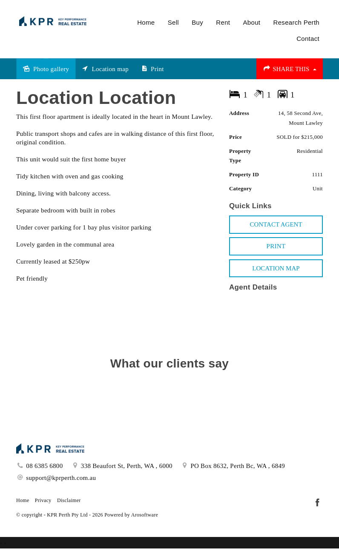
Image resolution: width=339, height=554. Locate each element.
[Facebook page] (317, 503)
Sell (173, 22)
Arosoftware (144, 515)
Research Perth (296, 22)
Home (146, 22)
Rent (223, 22)
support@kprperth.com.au (61, 477)
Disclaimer (69, 500)
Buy (197, 22)
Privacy (43, 500)
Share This (289, 68)
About (252, 22)
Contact (307, 38)
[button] (276, 246)
